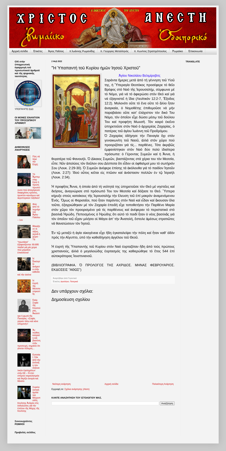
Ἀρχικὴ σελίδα (20, 51)
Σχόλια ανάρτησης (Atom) (76, 389)
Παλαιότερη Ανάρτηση (163, 384)
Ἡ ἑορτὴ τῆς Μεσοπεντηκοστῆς (36, 287)
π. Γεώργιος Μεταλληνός (114, 51)
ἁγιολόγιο (65, 281)
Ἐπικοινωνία (195, 51)
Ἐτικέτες (38, 51)
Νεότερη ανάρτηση (61, 384)
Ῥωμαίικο (177, 51)
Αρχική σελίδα (111, 384)
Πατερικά (74, 281)
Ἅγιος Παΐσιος (56, 51)
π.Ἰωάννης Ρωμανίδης (82, 51)
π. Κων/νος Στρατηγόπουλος (150, 51)
